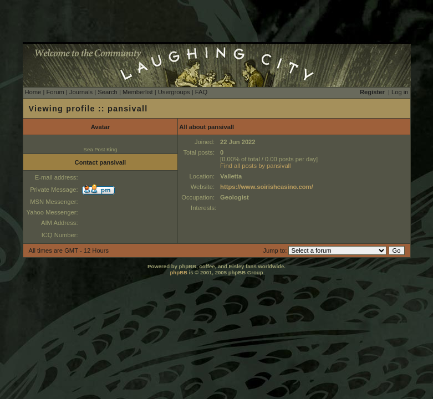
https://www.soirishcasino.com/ (266, 186)
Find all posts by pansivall (255, 165)
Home (33, 92)
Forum (55, 92)
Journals (81, 92)
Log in (399, 92)
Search (107, 92)
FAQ (201, 92)
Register (372, 92)
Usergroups (174, 92)
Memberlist (138, 92)
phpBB (178, 272)
